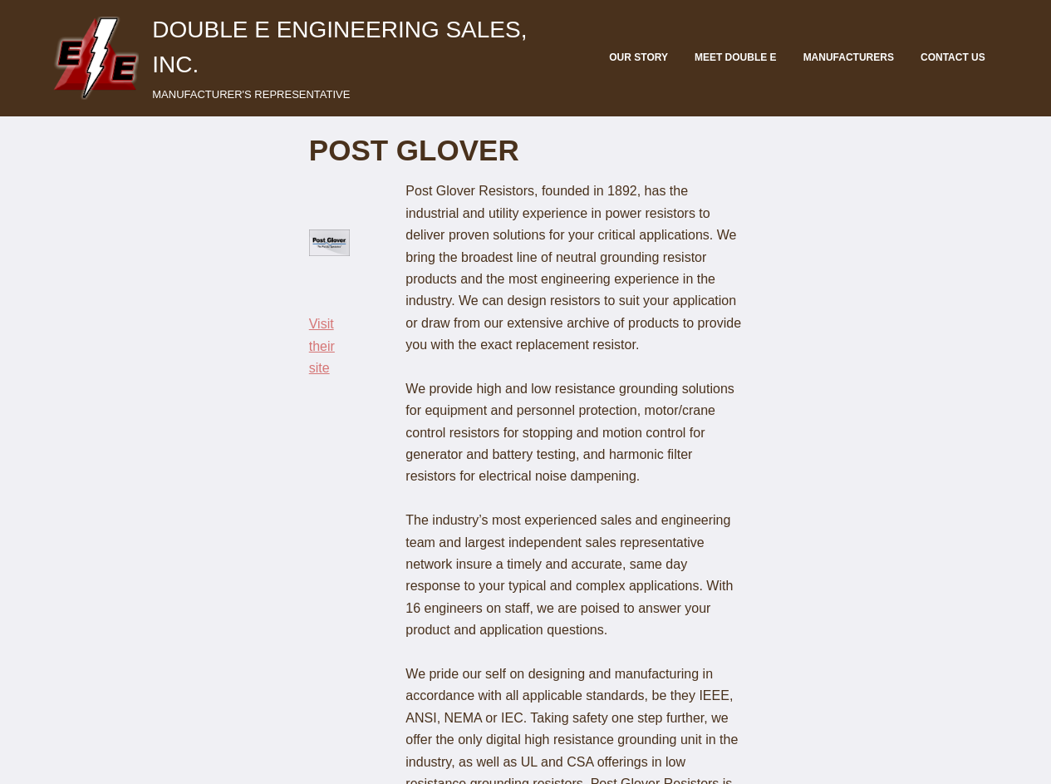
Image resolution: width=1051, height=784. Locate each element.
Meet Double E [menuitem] (736, 57)
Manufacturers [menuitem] (848, 57)
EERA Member (955, 764)
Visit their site (101, 326)
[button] (95, 58)
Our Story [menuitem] (638, 57)
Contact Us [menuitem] (953, 57)
